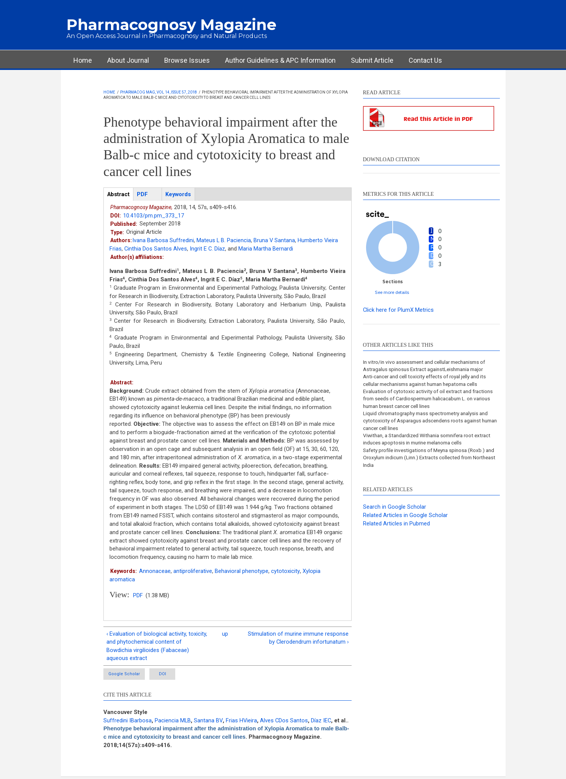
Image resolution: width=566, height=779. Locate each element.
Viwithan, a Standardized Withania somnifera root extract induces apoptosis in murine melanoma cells (425, 441)
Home (82, 60)
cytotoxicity (285, 571)
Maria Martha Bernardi (266, 249)
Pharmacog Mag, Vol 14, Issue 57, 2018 (158, 92)
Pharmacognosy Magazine (171, 24)
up (225, 634)
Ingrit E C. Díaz (208, 249)
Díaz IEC (322, 722)
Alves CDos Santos (285, 722)
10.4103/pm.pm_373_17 (153, 215)
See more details (392, 292)
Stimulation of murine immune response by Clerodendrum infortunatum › (298, 638)
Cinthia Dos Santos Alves (155, 249)
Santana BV (209, 722)
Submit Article (372, 60)
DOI (170, 675)
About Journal (128, 60)
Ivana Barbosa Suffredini (163, 240)
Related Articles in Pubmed (396, 526)
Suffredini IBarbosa (127, 722)
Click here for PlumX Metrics (398, 309)
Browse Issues (187, 60)
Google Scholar (125, 675)
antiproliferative (192, 571)
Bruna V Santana (275, 240)
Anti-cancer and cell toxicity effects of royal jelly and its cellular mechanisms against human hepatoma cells (429, 381)
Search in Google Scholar (394, 509)
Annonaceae (155, 571)
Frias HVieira (242, 722)
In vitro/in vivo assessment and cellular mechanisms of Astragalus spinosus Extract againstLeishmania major (428, 366)
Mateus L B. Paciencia (224, 240)
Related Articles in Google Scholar (405, 518)
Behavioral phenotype (241, 571)
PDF (138, 595)
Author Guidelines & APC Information (280, 60)
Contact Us (425, 60)
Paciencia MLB (173, 722)
